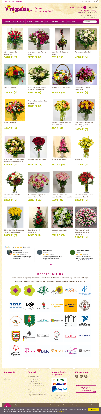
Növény (47, 21)
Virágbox (29, 21)
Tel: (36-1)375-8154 (33, 377)
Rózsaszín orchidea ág (59, 159)
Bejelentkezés (86, 1)
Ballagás (8, 21)
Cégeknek (7, 379)
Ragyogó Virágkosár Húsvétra (61, 87)
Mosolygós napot (10, 87)
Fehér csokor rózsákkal (83, 52)
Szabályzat (60, 411)
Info (13, 1)
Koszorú (62, 21)
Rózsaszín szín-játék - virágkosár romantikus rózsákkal (82, 232)
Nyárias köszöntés (10, 122)
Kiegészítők (71, 21)
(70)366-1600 (35, 379)
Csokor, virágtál (18, 21)
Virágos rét (79, 159)
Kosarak (55, 21)
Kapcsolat (7, 1)
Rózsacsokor (39, 21)
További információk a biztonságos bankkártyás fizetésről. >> (61, 397)
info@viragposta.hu (33, 381)
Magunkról (19, 1)
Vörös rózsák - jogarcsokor (37, 159)
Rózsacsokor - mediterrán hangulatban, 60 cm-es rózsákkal (84, 125)
